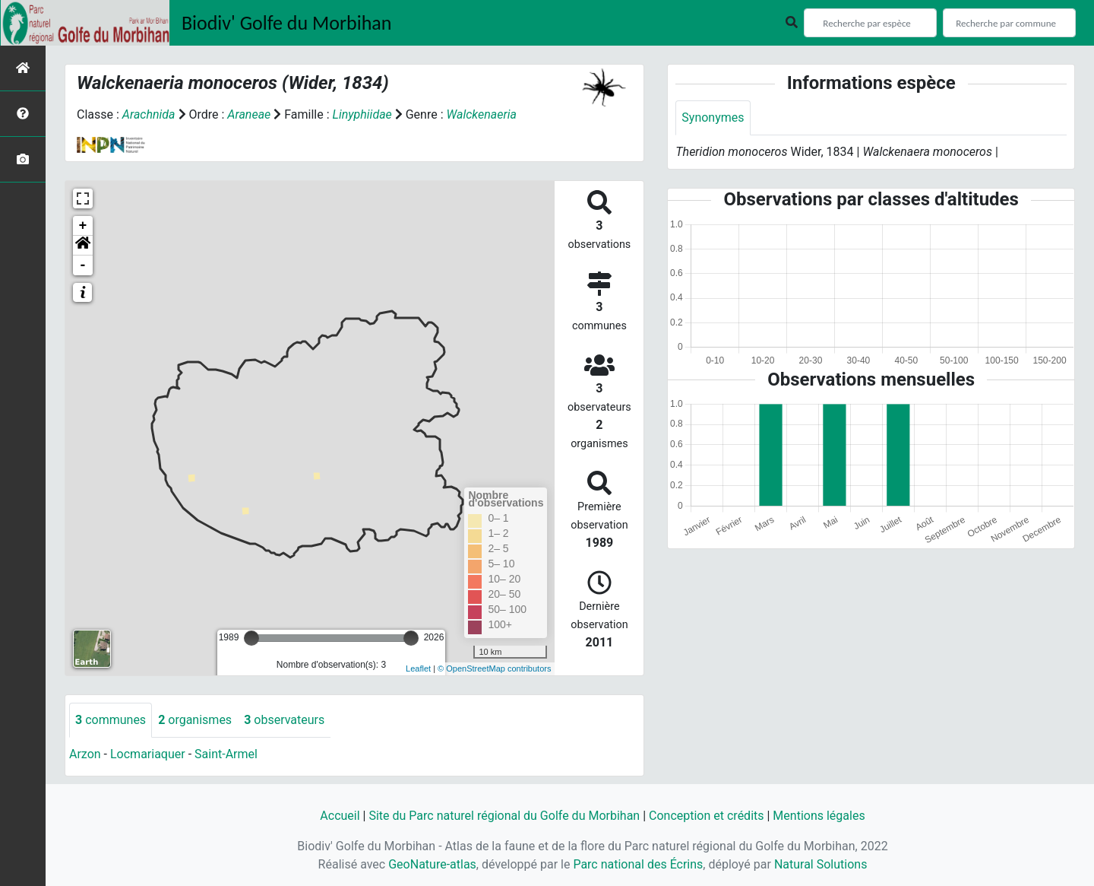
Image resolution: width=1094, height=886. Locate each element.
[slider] (251, 638)
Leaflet (418, 668)
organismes (195, 720)
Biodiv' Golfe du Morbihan (287, 23)
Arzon (85, 754)
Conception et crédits (706, 815)
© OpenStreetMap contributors (494, 668)
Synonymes (712, 117)
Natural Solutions (821, 864)
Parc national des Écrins (638, 864)
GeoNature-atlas (432, 864)
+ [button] (83, 226)
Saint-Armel (226, 754)
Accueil (339, 815)
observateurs (284, 720)
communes (110, 720)
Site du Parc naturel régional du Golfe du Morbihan (504, 815)
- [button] (83, 265)
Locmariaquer (147, 754)
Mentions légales (819, 815)
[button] (83, 246)
